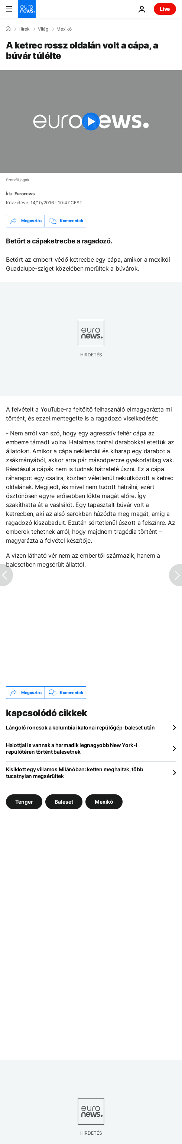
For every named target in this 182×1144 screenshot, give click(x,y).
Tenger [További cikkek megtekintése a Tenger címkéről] (24, 801)
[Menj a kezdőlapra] (27, 9)
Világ (43, 29)
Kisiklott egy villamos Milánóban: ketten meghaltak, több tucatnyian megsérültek (74, 772)
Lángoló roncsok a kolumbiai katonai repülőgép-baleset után (80, 727)
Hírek (24, 29)
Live (165, 9)
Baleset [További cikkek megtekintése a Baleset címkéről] (64, 801)
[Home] (8, 28)
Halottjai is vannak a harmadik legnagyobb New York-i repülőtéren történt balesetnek (71, 748)
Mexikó (64, 29)
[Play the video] (91, 121)
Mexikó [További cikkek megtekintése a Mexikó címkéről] (104, 801)
